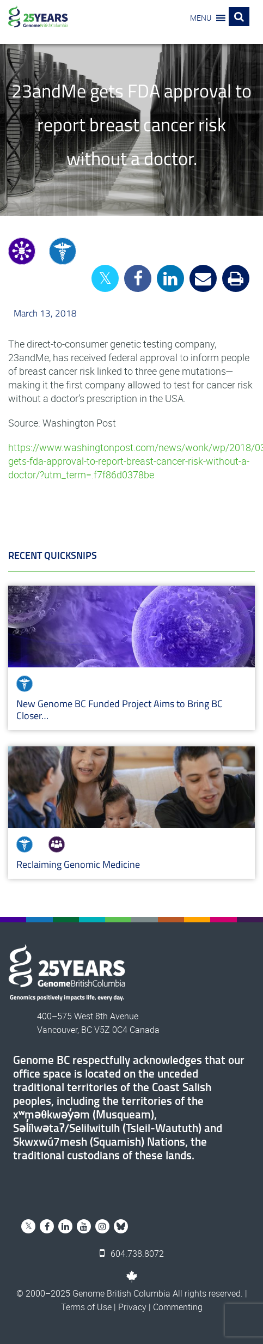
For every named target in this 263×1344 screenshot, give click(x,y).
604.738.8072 (132, 1254)
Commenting (178, 1307)
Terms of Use (86, 1307)
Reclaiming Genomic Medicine (78, 864)
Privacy (132, 1307)
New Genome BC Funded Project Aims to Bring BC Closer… (119, 709)
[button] (200, 18)
